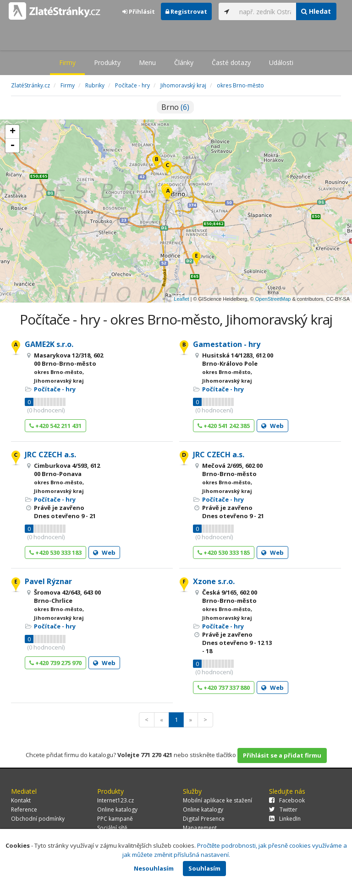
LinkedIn (285, 819)
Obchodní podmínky (38, 819)
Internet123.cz (115, 800)
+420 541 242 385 (224, 426)
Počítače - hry (55, 389)
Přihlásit (138, 11)
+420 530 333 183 (55, 552)
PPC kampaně (115, 819)
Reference (24, 809)
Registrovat (186, 11)
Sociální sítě (112, 828)
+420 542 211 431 (55, 426)
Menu (147, 62)
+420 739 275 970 (55, 663)
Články (183, 62)
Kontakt (21, 800)
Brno (175, 107)
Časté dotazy (231, 62)
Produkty (107, 62)
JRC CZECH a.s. (50, 454)
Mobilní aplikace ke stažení (217, 800)
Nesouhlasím (154, 868)
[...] (265, 11)
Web (272, 426)
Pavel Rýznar (48, 581)
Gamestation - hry (226, 344)
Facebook (287, 800)
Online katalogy (117, 809)
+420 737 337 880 (224, 687)
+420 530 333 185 (224, 552)
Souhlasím (204, 868)
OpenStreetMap (273, 299)
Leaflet (181, 299)
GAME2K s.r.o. (49, 344)
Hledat (316, 11)
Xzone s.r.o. (214, 581)
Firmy (67, 62)
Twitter (283, 809)
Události (281, 62)
